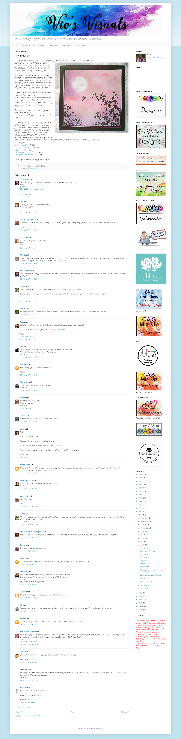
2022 (141, 488)
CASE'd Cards (80, 45)
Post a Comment (24, 707)
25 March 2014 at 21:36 (28, 391)
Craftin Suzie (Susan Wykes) (31, 532)
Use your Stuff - (21, 150)
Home (15, 45)
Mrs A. (22, 255)
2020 (141, 495)
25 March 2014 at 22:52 (29, 422)
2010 (140, 603)
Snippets (143, 560)
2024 (141, 481)
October (143, 525)
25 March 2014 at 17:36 (28, 301)
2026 (141, 474)
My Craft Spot (21, 147)
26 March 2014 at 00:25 (29, 473)
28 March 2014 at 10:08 (28, 662)
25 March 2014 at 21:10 (28, 375)
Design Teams (54, 45)
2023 (141, 485)
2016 (141, 508)
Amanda (23, 618)
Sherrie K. (23, 572)
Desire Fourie (24, 179)
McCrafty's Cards (26, 480)
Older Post (125, 712)
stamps (35, 169)
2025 (141, 478)
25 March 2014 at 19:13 (28, 339)
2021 (140, 491)
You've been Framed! (147, 551)
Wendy (22, 398)
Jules (22, 429)
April (142, 545)
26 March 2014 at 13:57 (28, 564)
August (143, 531)
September (144, 528)
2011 (140, 600)
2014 (140, 515)
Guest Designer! (146, 581)
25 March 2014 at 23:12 (28, 458)
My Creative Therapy (27, 632)
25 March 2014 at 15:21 (28, 194)
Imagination (144, 567)
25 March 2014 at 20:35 (29, 357)
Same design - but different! (150, 575)
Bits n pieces (144, 557)
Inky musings (145, 554)
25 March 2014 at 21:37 (28, 408)
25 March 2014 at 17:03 (28, 279)
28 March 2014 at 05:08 (29, 645)
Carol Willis (24, 237)
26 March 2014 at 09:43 (29, 551)
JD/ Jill (22, 416)
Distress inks (28, 169)
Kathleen (23, 364)
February (144, 585)
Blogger (100, 728)
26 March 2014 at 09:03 (29, 538)
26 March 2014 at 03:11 (28, 489)
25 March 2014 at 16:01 (28, 248)
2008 (141, 610)
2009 (141, 606)
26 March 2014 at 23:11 (28, 584)
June (142, 538)
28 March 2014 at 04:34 (29, 625)
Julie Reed (23, 592)
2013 (140, 593)
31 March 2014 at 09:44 (28, 703)
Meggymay (24, 382)
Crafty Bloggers (21, 145)
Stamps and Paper (27, 219)
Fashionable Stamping (23, 155)
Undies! (142, 564)
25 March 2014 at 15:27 (28, 230)
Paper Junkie (25, 465)
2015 (140, 512)
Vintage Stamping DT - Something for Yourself (152, 571)
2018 (141, 501)
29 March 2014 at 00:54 (29, 680)
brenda (22, 286)
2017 (140, 505)
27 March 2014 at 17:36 (28, 611)
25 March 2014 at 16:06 (28, 263)
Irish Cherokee (25, 271)
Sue (21, 202)
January (143, 589)
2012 (140, 596)
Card (22, 169)
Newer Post (19, 712)
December (144, 518)
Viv (21, 605)
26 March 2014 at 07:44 (29, 507)
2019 (141, 498)
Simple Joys (144, 578)
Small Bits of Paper (27, 336)
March (143, 548)
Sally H (22, 309)
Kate (22, 322)
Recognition (67, 45)
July (142, 535)
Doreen (22, 545)
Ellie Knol (23, 688)
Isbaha (22, 558)
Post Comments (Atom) (33, 716)
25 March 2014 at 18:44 (28, 315)
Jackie (22, 514)
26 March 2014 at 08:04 (29, 524)
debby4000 (24, 496)
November (144, 521)
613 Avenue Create (23, 152)
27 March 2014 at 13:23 (28, 598)
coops (22, 652)
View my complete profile (156, 58)
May (142, 542)
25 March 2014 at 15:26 (28, 212)
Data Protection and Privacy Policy (33, 45)
